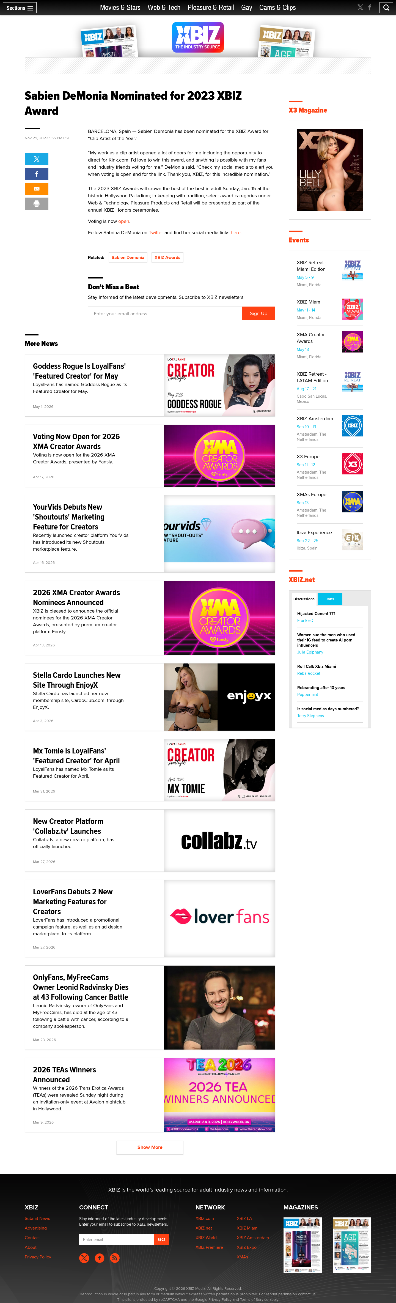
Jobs (330, 599)
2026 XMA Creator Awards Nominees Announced (76, 597)
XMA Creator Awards (311, 338)
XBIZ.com (205, 1218)
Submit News (37, 1218)
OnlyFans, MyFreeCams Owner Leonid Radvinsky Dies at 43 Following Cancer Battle (80, 987)
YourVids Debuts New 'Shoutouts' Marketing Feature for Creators (69, 516)
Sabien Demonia (128, 257)
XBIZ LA (244, 1218)
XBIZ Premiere (209, 1247)
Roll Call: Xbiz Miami (316, 666)
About (31, 1247)
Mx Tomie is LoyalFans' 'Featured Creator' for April (76, 755)
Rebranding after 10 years (321, 688)
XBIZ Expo (247, 1247)
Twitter (156, 232)
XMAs (242, 1257)
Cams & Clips (277, 7)
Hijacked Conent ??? (316, 614)
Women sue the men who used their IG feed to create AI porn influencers (326, 640)
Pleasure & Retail (211, 7)
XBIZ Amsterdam (315, 418)
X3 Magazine (308, 110)
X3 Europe (308, 456)
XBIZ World (206, 1237)
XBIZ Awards (167, 257)
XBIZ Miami (309, 301)
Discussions (304, 599)
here (236, 232)
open (123, 221)
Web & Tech (164, 7)
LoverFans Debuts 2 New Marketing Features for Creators (73, 901)
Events (299, 240)
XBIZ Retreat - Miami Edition (311, 265)
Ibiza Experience (314, 532)
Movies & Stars (120, 7)
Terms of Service (254, 1299)
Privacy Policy (38, 1257)
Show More (150, 1147)
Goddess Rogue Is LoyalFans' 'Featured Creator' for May (79, 371)
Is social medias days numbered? (328, 709)
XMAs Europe (311, 494)
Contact (32, 1237)
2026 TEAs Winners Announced (64, 1074)
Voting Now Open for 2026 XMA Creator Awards (76, 441)
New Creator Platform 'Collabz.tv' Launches (68, 826)
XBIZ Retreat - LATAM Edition (312, 377)
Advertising (36, 1228)
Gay (246, 7)
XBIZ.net (302, 579)
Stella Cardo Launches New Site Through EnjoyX (77, 680)
